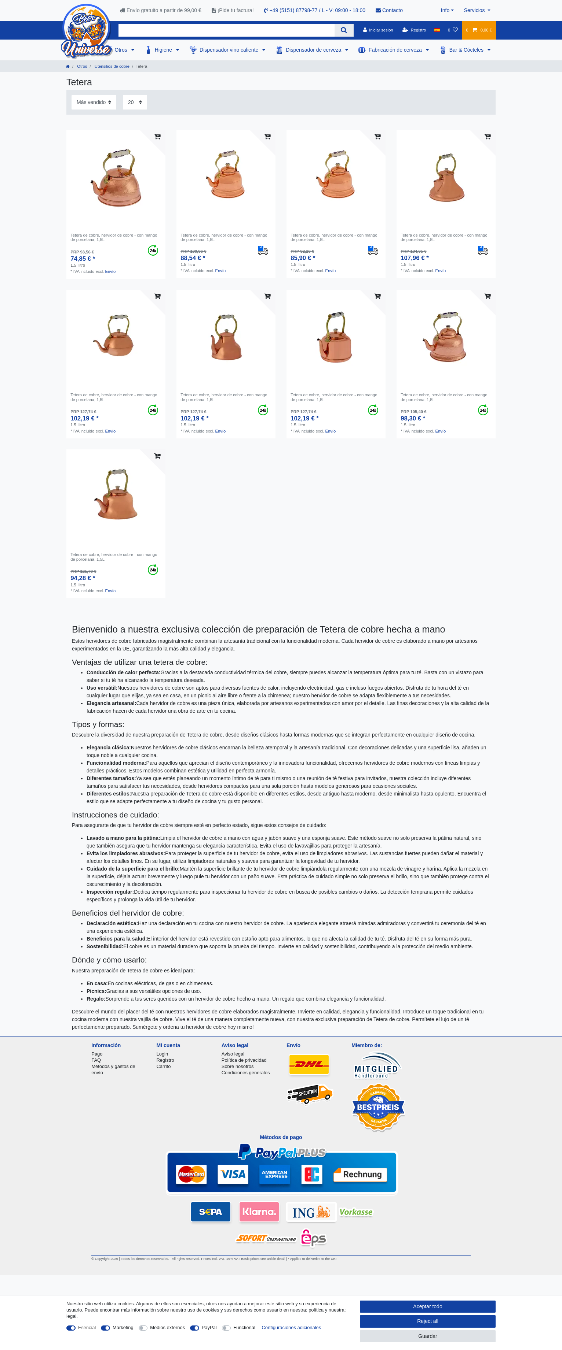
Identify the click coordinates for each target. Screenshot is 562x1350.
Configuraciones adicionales (291, 1327)
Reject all (427, 1321)
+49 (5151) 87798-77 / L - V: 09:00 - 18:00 (315, 10)
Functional (244, 1327)
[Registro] (414, 30)
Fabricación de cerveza (396, 50)
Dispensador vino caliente (230, 50)
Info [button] (445, 10)
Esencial (87, 1327)
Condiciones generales (246, 1072)
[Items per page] (135, 102)
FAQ (96, 1060)
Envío (110, 271)
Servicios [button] (475, 10)
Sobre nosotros (238, 1066)
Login (162, 1054)
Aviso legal (233, 1054)
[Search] (344, 30)
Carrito (164, 1066)
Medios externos (167, 1327)
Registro (165, 1060)
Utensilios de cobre (111, 66)
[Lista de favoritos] (453, 30)
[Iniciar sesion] (378, 30)
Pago (96, 1054)
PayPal (209, 1327)
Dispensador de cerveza (314, 50)
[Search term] (226, 30)
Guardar (427, 1336)
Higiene (164, 50)
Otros (122, 50)
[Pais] (437, 30)
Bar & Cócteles (467, 50)
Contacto (389, 10)
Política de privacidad (244, 1060)
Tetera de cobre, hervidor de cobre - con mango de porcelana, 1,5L (113, 237)
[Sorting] (94, 102)
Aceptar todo (427, 1306)
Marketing (123, 1327)
